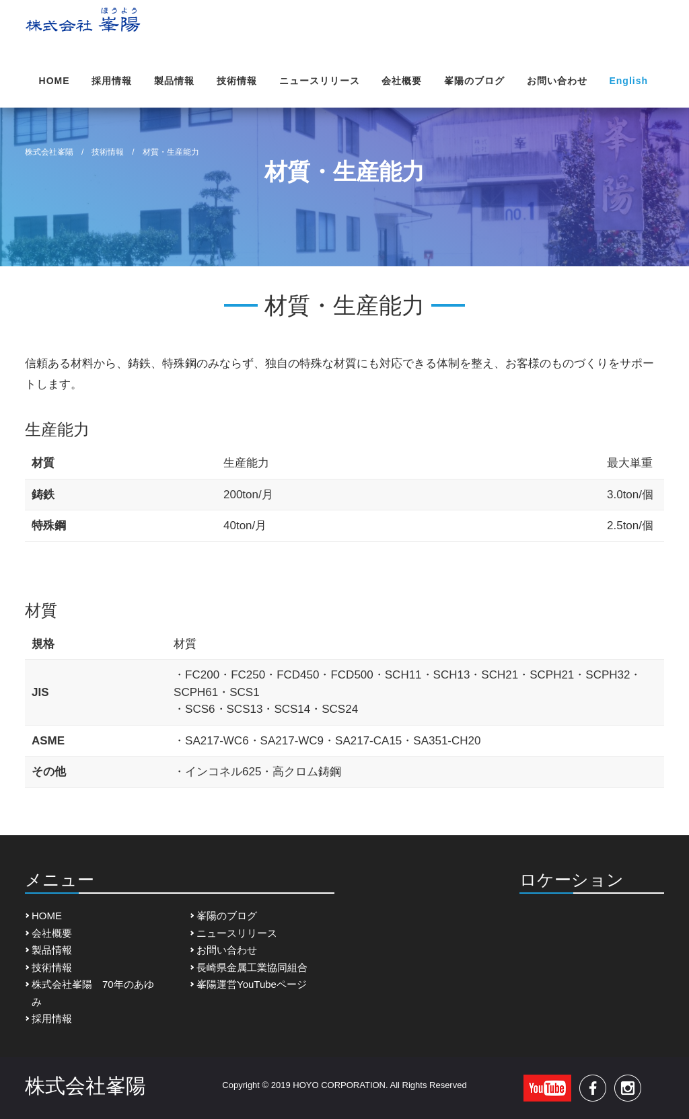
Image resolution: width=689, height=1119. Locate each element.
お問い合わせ (557, 80)
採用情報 (112, 80)
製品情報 (174, 80)
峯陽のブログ (474, 80)
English (628, 80)
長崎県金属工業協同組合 (251, 967)
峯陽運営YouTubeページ (251, 984)
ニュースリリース (319, 80)
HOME (54, 80)
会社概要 (402, 80)
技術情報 (237, 80)
